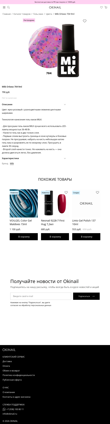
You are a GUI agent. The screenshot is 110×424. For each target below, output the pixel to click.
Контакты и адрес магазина (16, 397)
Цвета (49, 14)
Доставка (7, 361)
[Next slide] (104, 209)
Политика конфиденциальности (19, 375)
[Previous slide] (5, 209)
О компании (9, 392)
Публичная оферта (12, 380)
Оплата (6, 366)
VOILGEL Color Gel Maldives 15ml (21, 222)
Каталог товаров (22, 14)
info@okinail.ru (10, 414)
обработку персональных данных (36, 305)
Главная (7, 14)
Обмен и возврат (11, 370)
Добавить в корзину (24, 236)
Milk (12, 163)
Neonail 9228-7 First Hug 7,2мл (52, 222)
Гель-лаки (38, 14)
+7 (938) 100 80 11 (15, 409)
